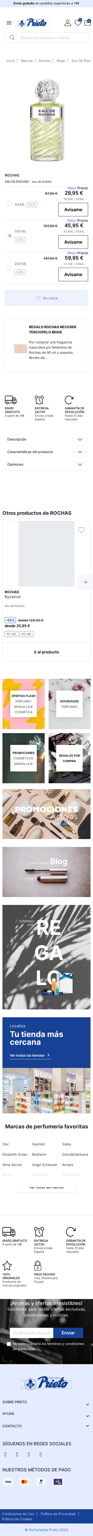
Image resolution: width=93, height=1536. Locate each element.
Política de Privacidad (58, 1514)
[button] (87, 23)
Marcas (27, 61)
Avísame (73, 209)
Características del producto (30, 452)
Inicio (10, 61)
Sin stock (47, 297)
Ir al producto (46, 652)
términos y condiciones (65, 1344)
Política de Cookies (17, 1519)
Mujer (61, 61)
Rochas (45, 61)
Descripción (16, 439)
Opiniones (15, 464)
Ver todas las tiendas (30, 1055)
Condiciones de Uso (18, 1514)
